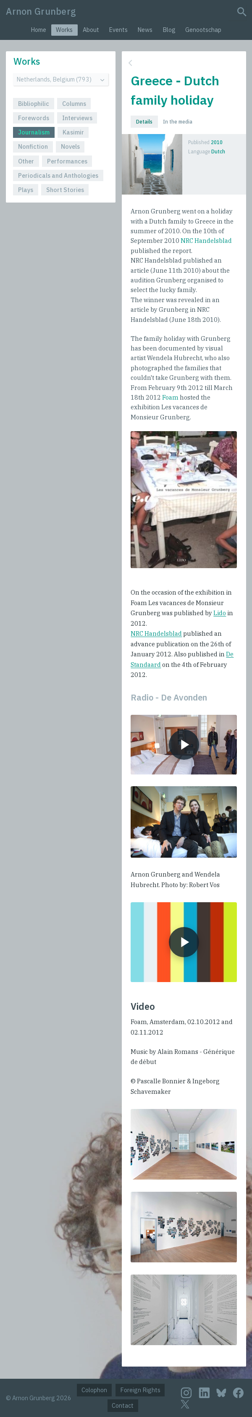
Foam (170, 397)
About (91, 30)
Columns (74, 104)
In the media (177, 121)
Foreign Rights (140, 1390)
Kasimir (73, 132)
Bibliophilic (33, 104)
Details (144, 121)
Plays (25, 190)
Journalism (34, 132)
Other (26, 161)
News (144, 30)
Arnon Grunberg (41, 11)
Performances (67, 161)
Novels (70, 146)
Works (64, 30)
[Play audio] (184, 744)
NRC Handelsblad (206, 241)
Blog (169, 30)
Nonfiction (33, 146)
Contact (123, 1405)
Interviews (77, 118)
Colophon (94, 1390)
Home (38, 30)
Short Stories (65, 190)
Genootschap (203, 30)
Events (118, 30)
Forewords (33, 118)
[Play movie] (184, 942)
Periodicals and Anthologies (58, 175)
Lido (219, 613)
